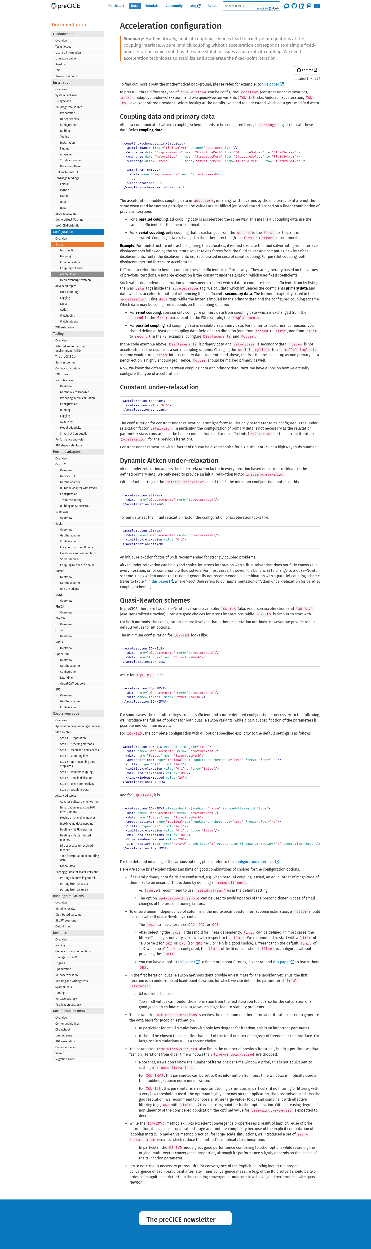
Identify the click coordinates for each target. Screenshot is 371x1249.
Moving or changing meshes (78, 817)
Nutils (59, 642)
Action (64, 309)
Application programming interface (77, 726)
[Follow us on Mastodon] (309, 6)
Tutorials (152, 6)
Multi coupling (69, 292)
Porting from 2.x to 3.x (74, 889)
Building (65, 130)
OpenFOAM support (72, 683)
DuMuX (59, 571)
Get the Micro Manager (74, 392)
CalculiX (60, 464)
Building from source (68, 107)
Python (64, 190)
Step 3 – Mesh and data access (79, 750)
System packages (66, 95)
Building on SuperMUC (74, 506)
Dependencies (69, 119)
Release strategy (66, 998)
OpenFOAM (62, 654)
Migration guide (65, 1059)
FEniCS (59, 606)
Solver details (69, 559)
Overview (61, 40)
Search (59, 1053)
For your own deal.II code (76, 547)
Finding (64, 148)
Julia (63, 202)
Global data (67, 866)
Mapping (65, 256)
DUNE (58, 594)
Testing (64, 136)
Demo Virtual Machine (69, 219)
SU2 (57, 689)
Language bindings (67, 178)
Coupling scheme (71, 268)
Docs (134, 6)
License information (68, 52)
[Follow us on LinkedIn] (301, 6)
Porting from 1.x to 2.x (74, 884)
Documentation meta (69, 1011)
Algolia (274, 9)
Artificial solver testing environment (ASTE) (69, 348)
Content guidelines (67, 1023)
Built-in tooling (65, 362)
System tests (63, 987)
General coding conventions (73, 951)
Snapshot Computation (74, 433)
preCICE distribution (68, 225)
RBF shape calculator (68, 445)
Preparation (67, 113)
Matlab (64, 196)
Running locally (65, 908)
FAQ (57, 70)
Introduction (68, 250)
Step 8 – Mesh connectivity (77, 784)
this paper (270, 84)
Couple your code (66, 714)
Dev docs (60, 933)
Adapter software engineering (79, 801)
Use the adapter (70, 588)
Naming (60, 945)
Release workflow (66, 975)
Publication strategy (68, 1004)
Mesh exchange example (76, 280)
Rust (63, 207)
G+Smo (59, 630)
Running (65, 410)
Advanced (66, 154)
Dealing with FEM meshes (76, 829)
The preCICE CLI (65, 356)
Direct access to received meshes (76, 848)
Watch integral (69, 321)
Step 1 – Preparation (73, 738)
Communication (70, 262)
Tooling (58, 334)
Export (64, 303)
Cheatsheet (62, 1029)
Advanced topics (65, 286)
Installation (61, 83)
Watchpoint (67, 315)
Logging (65, 298)
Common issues (65, 1047)
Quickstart (116, 6)
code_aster (62, 511)
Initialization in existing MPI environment (77, 809)
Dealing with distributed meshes (75, 837)
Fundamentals (63, 34)
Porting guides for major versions (76, 872)
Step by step (63, 732)
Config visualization (67, 368)
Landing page (63, 1035)
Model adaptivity (70, 427)
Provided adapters (67, 452)
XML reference (64, 327)
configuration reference (255, 861)
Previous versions (67, 76)
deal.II (59, 523)
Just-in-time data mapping (76, 823)
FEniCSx (60, 618)
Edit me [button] (305, 70)
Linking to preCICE (67, 172)
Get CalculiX (67, 476)
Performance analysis (69, 439)
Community (174, 6)
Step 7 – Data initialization (76, 778)
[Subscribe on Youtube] (317, 6)
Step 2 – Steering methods (77, 744)
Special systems (65, 213)
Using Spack (63, 101)
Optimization (63, 969)
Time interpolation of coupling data (79, 858)
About (212, 6)
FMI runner (62, 374)
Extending (66, 677)
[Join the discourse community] (286, 6)
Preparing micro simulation (77, 398)
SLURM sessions (65, 920)
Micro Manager (64, 380)
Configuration (68, 125)
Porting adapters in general (77, 878)
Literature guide (65, 58)
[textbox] (251, 5)
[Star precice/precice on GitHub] (294, 6)
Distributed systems (68, 914)
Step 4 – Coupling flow (74, 756)
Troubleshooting (70, 160)
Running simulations (68, 896)
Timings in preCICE (67, 957)
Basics (59, 244)
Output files (63, 926)
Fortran (65, 184)
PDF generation (65, 1041)
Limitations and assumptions (78, 553)
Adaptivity (66, 421)
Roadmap (61, 64)
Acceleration (68, 274)
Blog (193, 6)
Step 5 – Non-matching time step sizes (77, 764)
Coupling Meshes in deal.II (77, 565)
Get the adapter (70, 482)
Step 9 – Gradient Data (74, 789)
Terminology (63, 46)
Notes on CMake (70, 166)
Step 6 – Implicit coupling (76, 772)
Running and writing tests (71, 981)
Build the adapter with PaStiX (78, 488)
